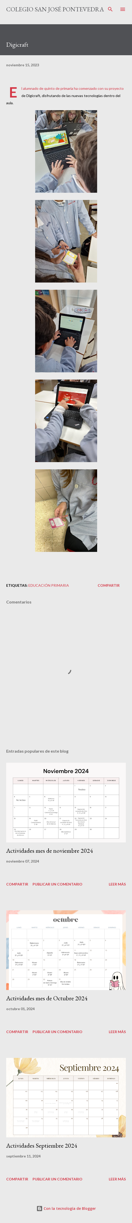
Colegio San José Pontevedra (55, 9)
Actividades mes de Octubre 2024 (47, 998)
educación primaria (48, 585)
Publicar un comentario (57, 884)
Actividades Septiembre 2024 (41, 1145)
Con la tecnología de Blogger (66, 1208)
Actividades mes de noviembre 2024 (49, 851)
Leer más (117, 884)
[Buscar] (110, 9)
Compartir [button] (109, 585)
